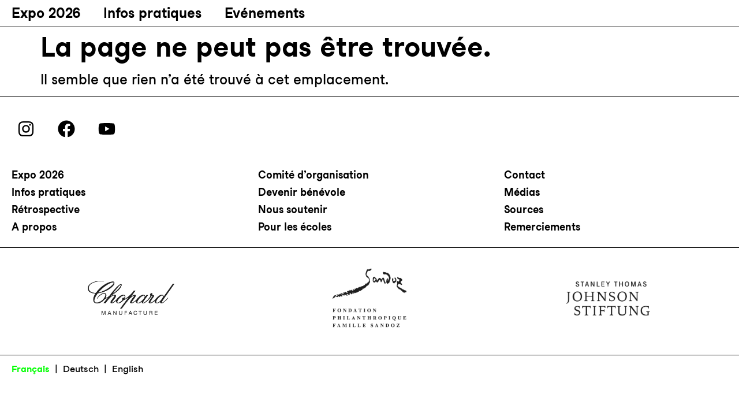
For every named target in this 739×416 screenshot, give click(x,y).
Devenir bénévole (301, 192)
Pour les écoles (294, 227)
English (127, 368)
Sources (523, 209)
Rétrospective (46, 209)
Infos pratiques (152, 13)
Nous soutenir (292, 209)
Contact (524, 175)
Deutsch (81, 368)
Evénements (265, 13)
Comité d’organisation (313, 175)
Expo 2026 (46, 13)
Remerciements (542, 227)
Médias (522, 192)
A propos (34, 227)
